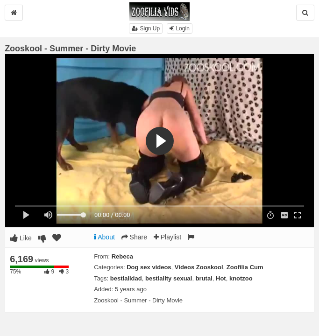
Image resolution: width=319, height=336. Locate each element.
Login (180, 28)
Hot (221, 278)
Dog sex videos (149, 267)
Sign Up (146, 28)
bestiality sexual (168, 278)
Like (21, 238)
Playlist (167, 237)
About (104, 237)
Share (134, 237)
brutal (204, 278)
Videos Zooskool (199, 267)
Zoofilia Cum (245, 267)
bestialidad (126, 278)
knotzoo (241, 278)
